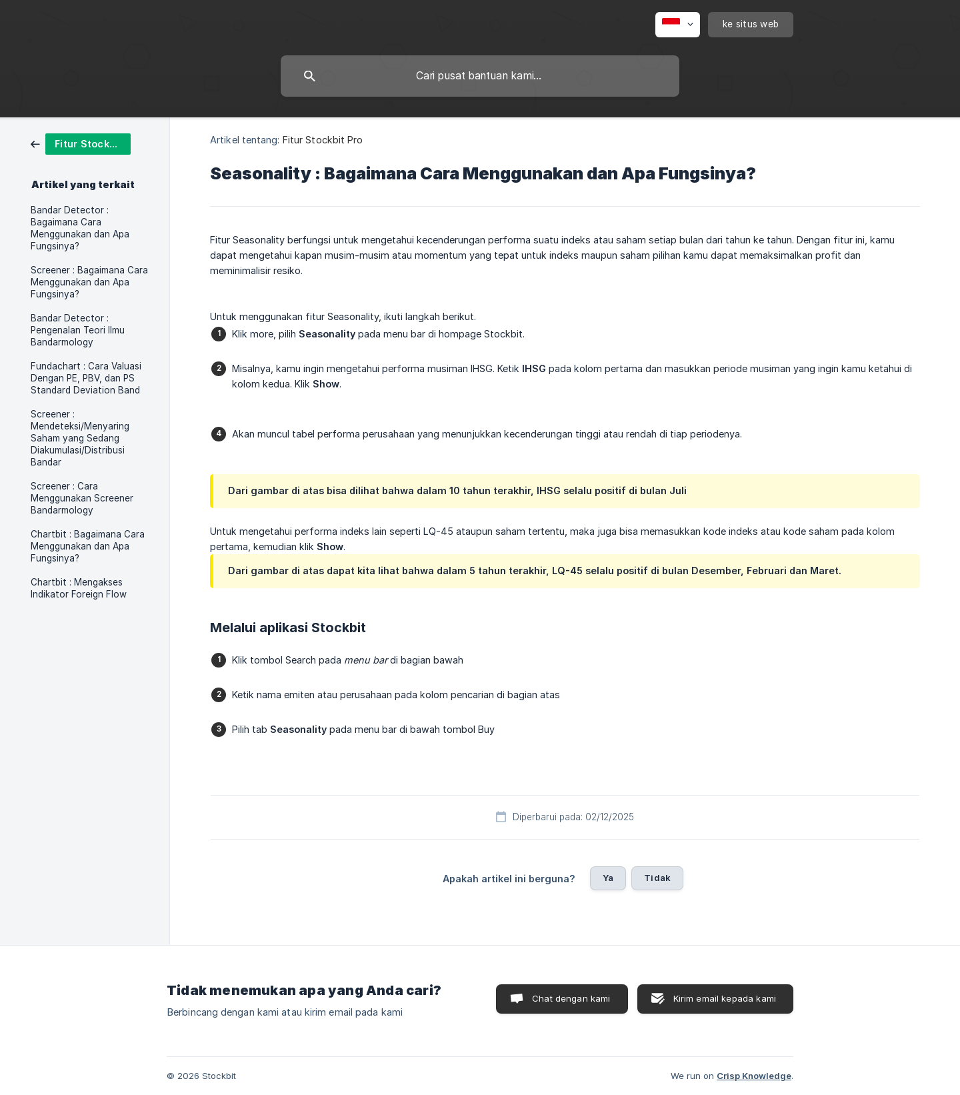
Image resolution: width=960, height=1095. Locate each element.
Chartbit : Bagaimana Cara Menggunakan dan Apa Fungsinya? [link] (88, 546)
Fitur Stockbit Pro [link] (323, 139)
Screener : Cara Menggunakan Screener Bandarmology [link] (82, 498)
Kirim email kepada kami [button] (724, 998)
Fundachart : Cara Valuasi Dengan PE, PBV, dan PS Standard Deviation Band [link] (86, 378)
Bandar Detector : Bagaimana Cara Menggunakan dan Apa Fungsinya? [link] (80, 228)
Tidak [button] (657, 877)
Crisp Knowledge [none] (754, 1075)
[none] (677, 24)
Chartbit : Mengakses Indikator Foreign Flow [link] (79, 588)
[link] (81, 143)
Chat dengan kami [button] (571, 998)
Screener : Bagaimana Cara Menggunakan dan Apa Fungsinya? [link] (89, 282)
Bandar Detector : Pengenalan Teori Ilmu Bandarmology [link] (78, 330)
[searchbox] (480, 76)
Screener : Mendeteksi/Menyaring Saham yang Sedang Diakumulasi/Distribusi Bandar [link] (80, 438)
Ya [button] (608, 877)
